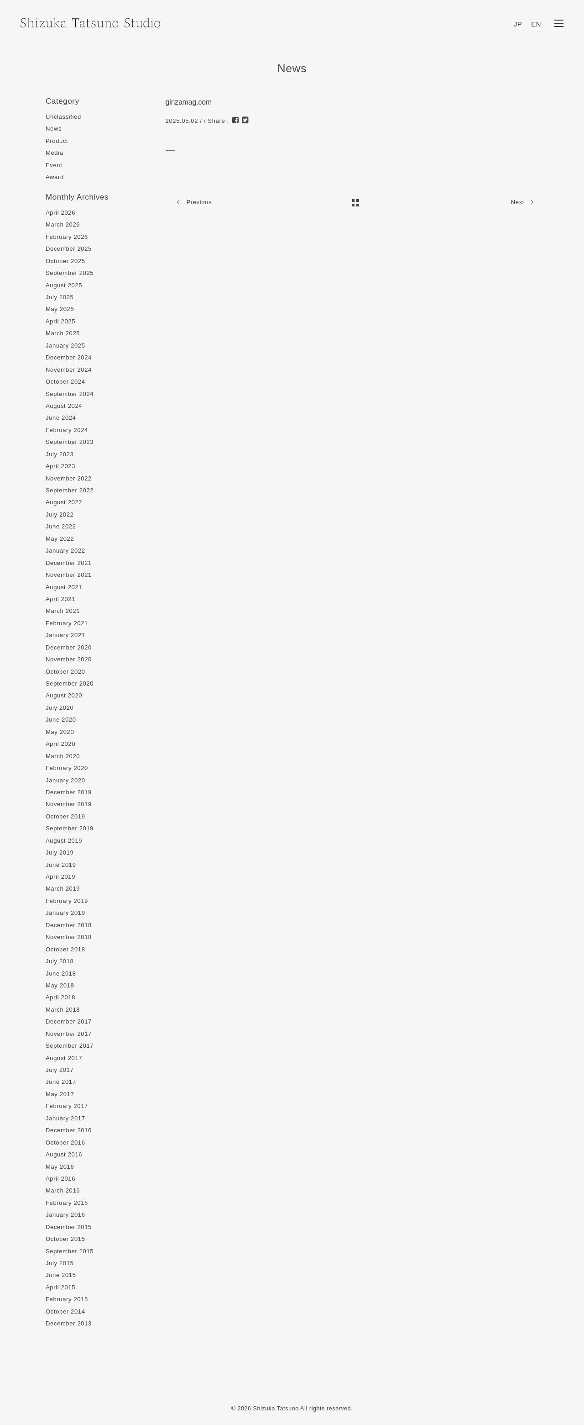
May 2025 (60, 309)
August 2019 (64, 840)
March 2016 (63, 1190)
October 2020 (65, 671)
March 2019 (63, 888)
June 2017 (61, 1081)
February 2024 (67, 430)
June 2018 (61, 973)
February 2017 (67, 1106)
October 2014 (65, 1311)
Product (57, 140)
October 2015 (65, 1238)
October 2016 (65, 1142)
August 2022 (64, 502)
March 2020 (63, 756)
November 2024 (69, 369)
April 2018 (60, 997)
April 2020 (60, 743)
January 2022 (65, 550)
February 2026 (67, 236)
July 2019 (60, 852)
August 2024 (64, 405)
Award (55, 177)
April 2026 (60, 212)
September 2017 (70, 1045)
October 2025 (65, 261)
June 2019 (61, 864)
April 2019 (60, 876)
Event (54, 165)
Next (524, 202)
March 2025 (63, 333)
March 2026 (63, 224)
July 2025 (60, 297)
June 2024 (61, 417)
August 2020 (64, 695)
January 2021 (65, 635)
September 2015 (70, 1251)
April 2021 (60, 599)
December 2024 (69, 357)
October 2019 (65, 816)
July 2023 (60, 454)
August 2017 (64, 1058)
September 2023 (70, 441)
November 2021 (69, 574)
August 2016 (64, 1154)
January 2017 (65, 1118)
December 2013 (69, 1323)
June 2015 (61, 1275)
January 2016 (65, 1214)
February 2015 (67, 1299)
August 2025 (64, 285)
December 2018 (69, 925)
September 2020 (70, 683)
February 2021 (67, 623)
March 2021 (63, 610)
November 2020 (69, 659)
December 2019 (69, 792)
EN (536, 24)
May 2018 (60, 985)
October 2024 (65, 381)
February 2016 (67, 1202)
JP (518, 24)
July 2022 (60, 514)
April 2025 (60, 321)
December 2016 (69, 1130)
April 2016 (60, 1178)
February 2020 (67, 768)
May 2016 (60, 1166)
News (54, 128)
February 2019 (67, 900)
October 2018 (65, 949)
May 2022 (60, 538)
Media (54, 152)
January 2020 (65, 780)
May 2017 (60, 1094)
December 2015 (69, 1227)
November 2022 (69, 478)
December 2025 (69, 248)
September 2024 (70, 394)
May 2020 (60, 731)
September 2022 (70, 490)
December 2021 (69, 562)
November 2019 (69, 804)
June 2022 (61, 526)
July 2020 (60, 707)
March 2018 (63, 1009)
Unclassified (63, 116)
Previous (192, 202)
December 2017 (69, 1021)
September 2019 (70, 828)
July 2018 (60, 961)
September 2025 (70, 272)
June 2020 (61, 719)
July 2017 (60, 1069)
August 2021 (64, 587)
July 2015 (60, 1263)
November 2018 (69, 937)
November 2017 (69, 1033)
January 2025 (65, 345)
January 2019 (65, 912)
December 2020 (69, 647)
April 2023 (60, 466)
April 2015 (60, 1287)
